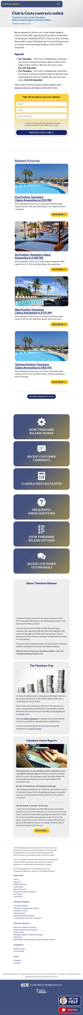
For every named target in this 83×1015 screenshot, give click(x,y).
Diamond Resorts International (25, 930)
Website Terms (19, 949)
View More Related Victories (41, 396)
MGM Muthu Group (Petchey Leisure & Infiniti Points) (34, 940)
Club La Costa (18, 932)
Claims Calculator (30, 718)
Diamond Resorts (22, 88)
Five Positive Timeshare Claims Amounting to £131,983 (33, 198)
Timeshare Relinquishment (23, 916)
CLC (20, 59)
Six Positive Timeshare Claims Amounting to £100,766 (33, 256)
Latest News (18, 887)
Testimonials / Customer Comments (27, 918)
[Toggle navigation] (58, 4)
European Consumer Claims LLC (44, 974)
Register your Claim (41, 132)
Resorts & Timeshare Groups (24, 927)
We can (73, 1000)
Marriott (39, 88)
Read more (59, 214)
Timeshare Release (20, 906)
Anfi (59, 85)
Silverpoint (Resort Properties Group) (28, 935)
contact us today (34, 729)
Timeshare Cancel (20, 911)
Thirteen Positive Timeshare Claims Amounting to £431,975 (33, 366)
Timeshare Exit (19, 913)
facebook (17, 960)
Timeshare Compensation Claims (26, 908)
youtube (16, 963)
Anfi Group (17, 937)
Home (15, 879)
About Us (17, 882)
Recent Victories (19, 889)
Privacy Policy (53, 125)
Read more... (41, 831)
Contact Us (17, 897)
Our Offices (17, 894)
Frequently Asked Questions (24, 892)
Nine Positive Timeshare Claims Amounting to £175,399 (33, 311)
